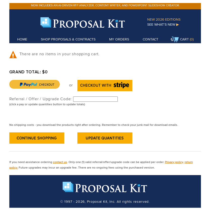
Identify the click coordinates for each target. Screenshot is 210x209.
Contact (150, 39)
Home (22, 39)
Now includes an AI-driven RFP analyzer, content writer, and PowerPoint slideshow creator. (105, 5)
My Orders (119, 39)
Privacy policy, (174, 162)
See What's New (163, 24)
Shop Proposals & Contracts (68, 39)
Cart (180, 40)
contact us (60, 162)
